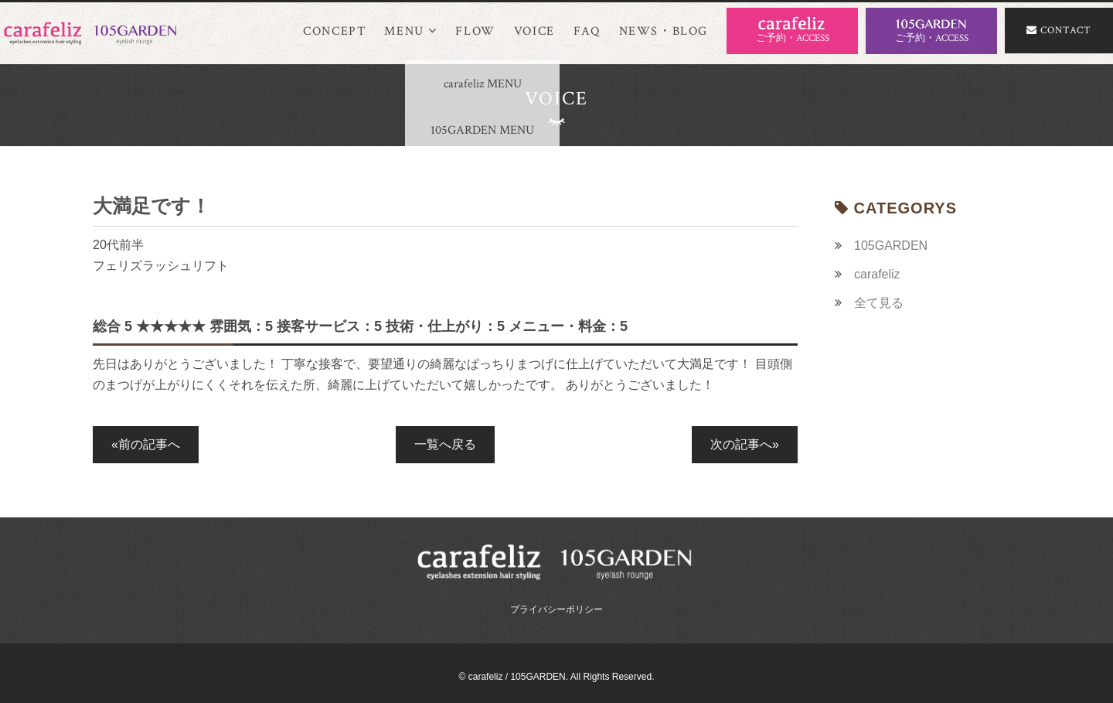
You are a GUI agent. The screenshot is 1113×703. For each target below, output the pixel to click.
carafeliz (877, 274)
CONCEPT (334, 31)
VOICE (534, 31)
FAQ (587, 31)
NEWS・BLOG (663, 31)
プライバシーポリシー (556, 609)
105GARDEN (891, 245)
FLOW (475, 31)
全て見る (879, 302)
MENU (410, 31)
